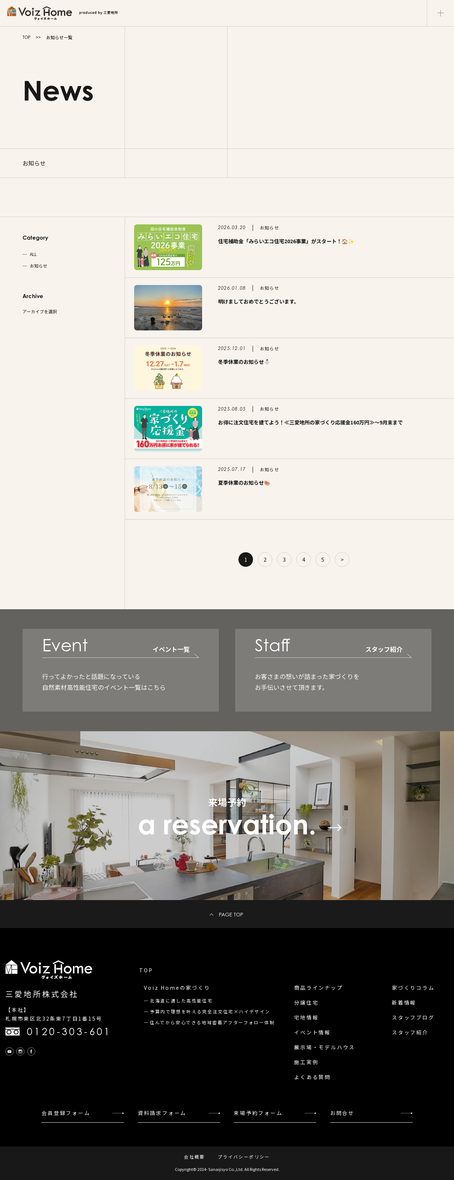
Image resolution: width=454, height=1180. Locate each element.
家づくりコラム (413, 987)
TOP (27, 37)
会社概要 (194, 1157)
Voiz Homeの (177, 988)
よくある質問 (312, 1077)
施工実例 (306, 1062)
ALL (33, 254)
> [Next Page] (342, 559)
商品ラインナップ (318, 987)
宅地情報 (306, 1017)
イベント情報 (312, 1032)
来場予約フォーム (258, 1112)
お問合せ (342, 1112)
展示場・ (324, 1047)
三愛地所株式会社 (42, 993)
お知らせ (38, 266)
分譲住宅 (306, 1002)
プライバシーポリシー (244, 1157)
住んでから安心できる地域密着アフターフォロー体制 (212, 1022)
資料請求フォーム (162, 1112)
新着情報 (404, 1002)
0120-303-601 (69, 1031)
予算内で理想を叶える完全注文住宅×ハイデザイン (210, 1011)
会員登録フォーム (65, 1112)
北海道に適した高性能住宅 (181, 1000)
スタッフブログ (413, 1017)
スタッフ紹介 (410, 1032)
